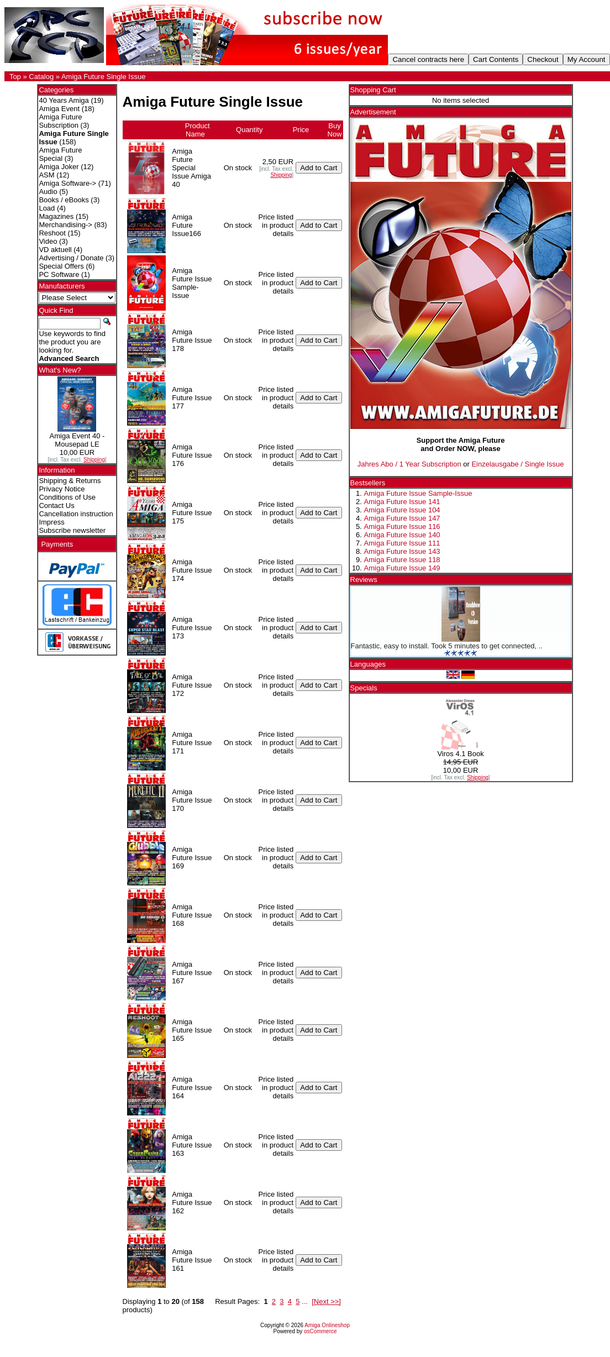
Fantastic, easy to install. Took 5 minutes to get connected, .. (447, 646)
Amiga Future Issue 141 (402, 501)
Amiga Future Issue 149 (402, 568)
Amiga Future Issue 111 (402, 543)
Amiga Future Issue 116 (402, 526)
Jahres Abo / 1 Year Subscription (409, 464)
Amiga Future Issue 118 (402, 560)
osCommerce (320, 1331)
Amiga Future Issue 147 (402, 518)
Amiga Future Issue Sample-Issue (418, 493)
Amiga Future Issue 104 (402, 510)
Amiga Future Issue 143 (402, 551)
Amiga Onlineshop (327, 1325)
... (305, 1301)
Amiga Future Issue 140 (402, 535)
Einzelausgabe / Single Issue (517, 464)
